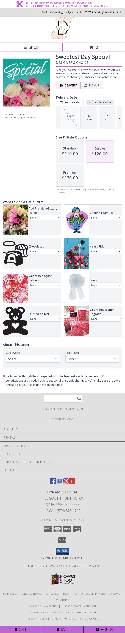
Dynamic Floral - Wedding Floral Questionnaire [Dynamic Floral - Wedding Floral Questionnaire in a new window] (62, 566)
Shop (31, 47)
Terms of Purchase (63, 618)
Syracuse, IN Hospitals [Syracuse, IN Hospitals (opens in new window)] (61, 593)
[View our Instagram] (66, 483)
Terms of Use (89, 618)
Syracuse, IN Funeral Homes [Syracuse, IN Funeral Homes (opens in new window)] (22, 593)
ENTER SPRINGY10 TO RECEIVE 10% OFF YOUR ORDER (67, 3)
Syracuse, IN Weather (43, 606)
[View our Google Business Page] (59, 483)
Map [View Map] (62, 629)
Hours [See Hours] (104, 629)
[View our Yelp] (72, 483)
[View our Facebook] (53, 483)
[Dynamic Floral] (62, 38)
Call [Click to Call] (21, 629)
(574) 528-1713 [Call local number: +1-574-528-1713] (111, 12)
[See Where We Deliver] (62, 419)
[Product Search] (63, 399)
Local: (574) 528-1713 (62, 510)
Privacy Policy (37, 618)
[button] (62, 551)
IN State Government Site (79, 606)
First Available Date (100, 102)
